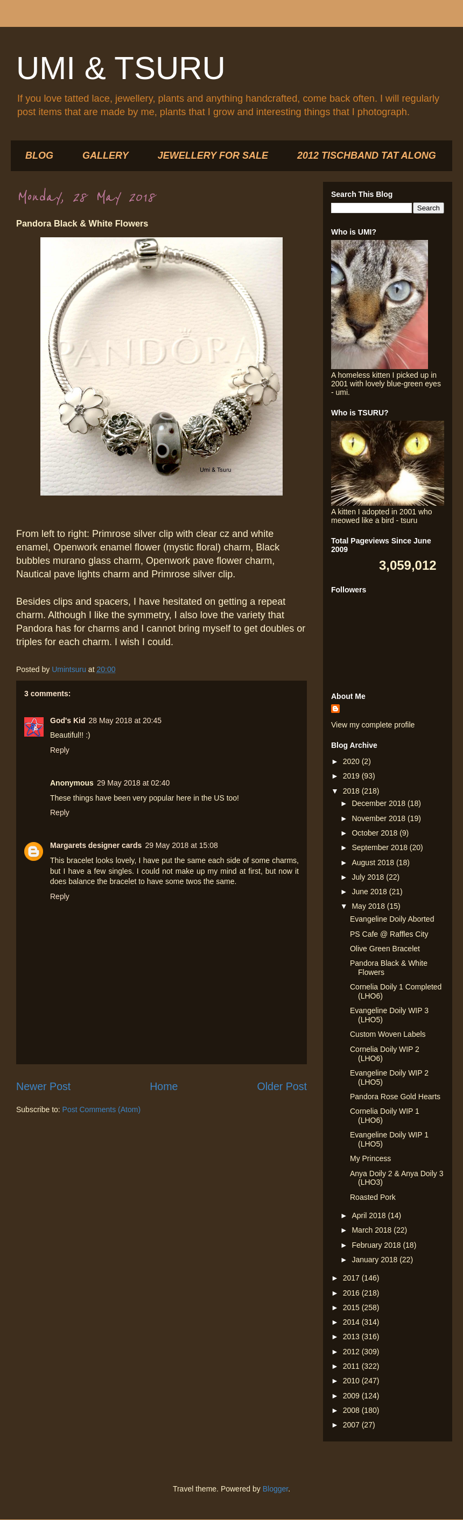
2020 (352, 761)
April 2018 (370, 1215)
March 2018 (373, 1230)
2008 (352, 1410)
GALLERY (105, 155)
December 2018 (380, 803)
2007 (352, 1424)
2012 (352, 1351)
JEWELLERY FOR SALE (213, 155)
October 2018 (375, 833)
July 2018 (369, 877)
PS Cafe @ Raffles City (389, 934)
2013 (352, 1336)
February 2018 (377, 1245)
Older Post (282, 1086)
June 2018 (370, 891)
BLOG (39, 155)
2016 (352, 1293)
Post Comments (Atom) (101, 1109)
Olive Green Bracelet (385, 948)
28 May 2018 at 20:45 (125, 720)
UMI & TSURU (121, 68)
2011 (352, 1366)
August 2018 (374, 862)
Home (164, 1086)
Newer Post (43, 1086)
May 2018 (369, 906)
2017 (352, 1278)
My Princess (370, 1158)
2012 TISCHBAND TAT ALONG (366, 155)
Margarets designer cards (96, 845)
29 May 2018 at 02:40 (133, 783)
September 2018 (380, 847)
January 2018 (375, 1259)
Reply (59, 750)
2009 (352, 1395)
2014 (352, 1322)
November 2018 (380, 818)
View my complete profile (373, 724)
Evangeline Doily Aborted (392, 919)
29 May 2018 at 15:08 (181, 845)
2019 (352, 776)
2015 (352, 1307)
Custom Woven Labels (388, 1034)
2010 (352, 1380)
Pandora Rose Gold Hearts (395, 1096)
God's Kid (68, 720)
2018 (352, 791)
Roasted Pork (373, 1197)
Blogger (275, 1488)
